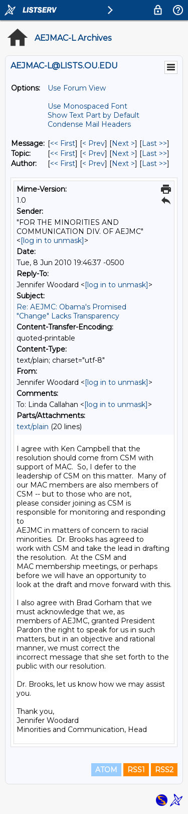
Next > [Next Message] (123, 143)
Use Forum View (77, 88)
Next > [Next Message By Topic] (123, 153)
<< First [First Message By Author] (62, 163)
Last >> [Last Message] (154, 143)
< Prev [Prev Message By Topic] (93, 153)
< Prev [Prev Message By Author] (93, 163)
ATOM (106, 769)
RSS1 (136, 769)
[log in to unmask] (52, 240)
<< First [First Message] (62, 143)
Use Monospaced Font (87, 106)
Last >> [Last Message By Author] (154, 163)
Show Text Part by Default (93, 115)
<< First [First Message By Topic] (62, 153)
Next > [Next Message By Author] (123, 163)
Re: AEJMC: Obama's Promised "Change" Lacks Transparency (71, 311)
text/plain (33, 426)
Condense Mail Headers (89, 124)
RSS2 (164, 769)
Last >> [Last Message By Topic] (154, 153)
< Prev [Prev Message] (93, 143)
